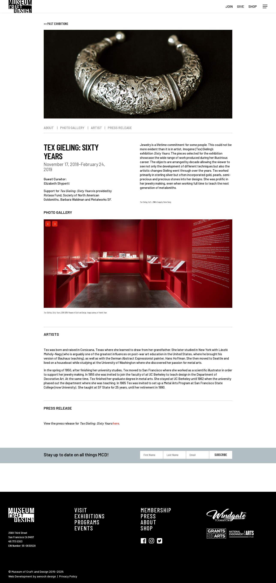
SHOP (147, 528)
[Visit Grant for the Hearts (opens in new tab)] (217, 540)
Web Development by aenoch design (32, 576)
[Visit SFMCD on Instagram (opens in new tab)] (153, 540)
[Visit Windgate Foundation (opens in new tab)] (227, 524)
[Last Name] (174, 455)
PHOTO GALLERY (72, 128)
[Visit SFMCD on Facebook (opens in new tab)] (145, 540)
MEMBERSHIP (156, 510)
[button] (265, 6)
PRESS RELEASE (120, 128)
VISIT (80, 510)
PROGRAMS (87, 522)
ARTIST (96, 128)
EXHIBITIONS (89, 516)
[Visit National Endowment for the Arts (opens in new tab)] (241, 539)
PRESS (148, 516)
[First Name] (151, 455)
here (116, 423)
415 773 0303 (15, 541)
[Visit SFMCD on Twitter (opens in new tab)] (159, 540)
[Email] (197, 455)
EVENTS (83, 528)
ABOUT (49, 128)
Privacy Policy (68, 576)
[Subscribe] (220, 455)
